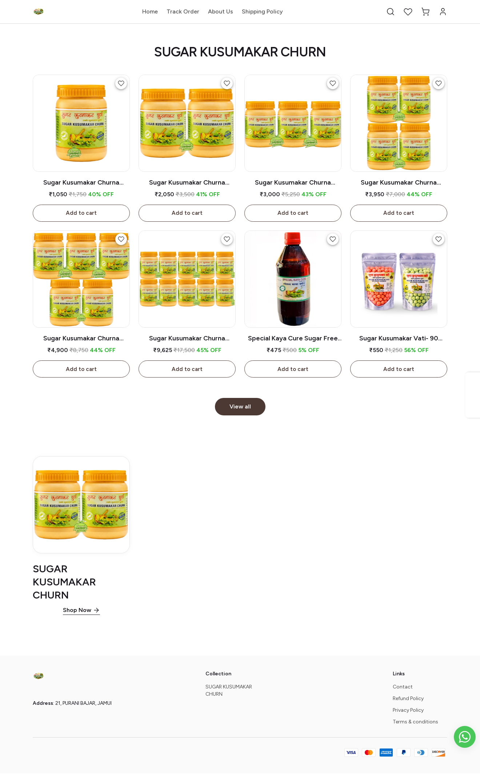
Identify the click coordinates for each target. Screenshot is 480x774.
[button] (390, 11)
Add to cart (81, 213)
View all (240, 407)
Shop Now (77, 610)
